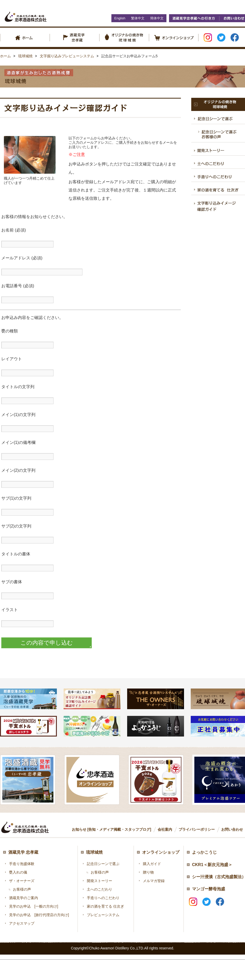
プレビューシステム (103, 915)
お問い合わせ (232, 829)
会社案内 (165, 829)
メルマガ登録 (154, 881)
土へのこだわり (99, 889)
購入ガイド (152, 864)
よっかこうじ (204, 852)
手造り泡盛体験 (21, 864)
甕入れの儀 (18, 872)
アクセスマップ (21, 923)
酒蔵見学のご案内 (23, 898)
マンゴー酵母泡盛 (208, 889)
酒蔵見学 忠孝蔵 (23, 852)
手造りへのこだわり (103, 898)
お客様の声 (22, 889)
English (119, 18)
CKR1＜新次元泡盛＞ (212, 864)
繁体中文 (137, 18)
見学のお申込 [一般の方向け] (33, 906)
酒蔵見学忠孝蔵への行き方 (194, 18)
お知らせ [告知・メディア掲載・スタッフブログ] (111, 829)
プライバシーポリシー (197, 829)
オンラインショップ (160, 852)
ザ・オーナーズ (21, 881)
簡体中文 (157, 18)
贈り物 (148, 872)
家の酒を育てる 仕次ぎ (105, 906)
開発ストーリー (99, 881)
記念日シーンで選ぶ (103, 864)
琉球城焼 (94, 852)
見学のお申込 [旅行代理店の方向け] (39, 915)
